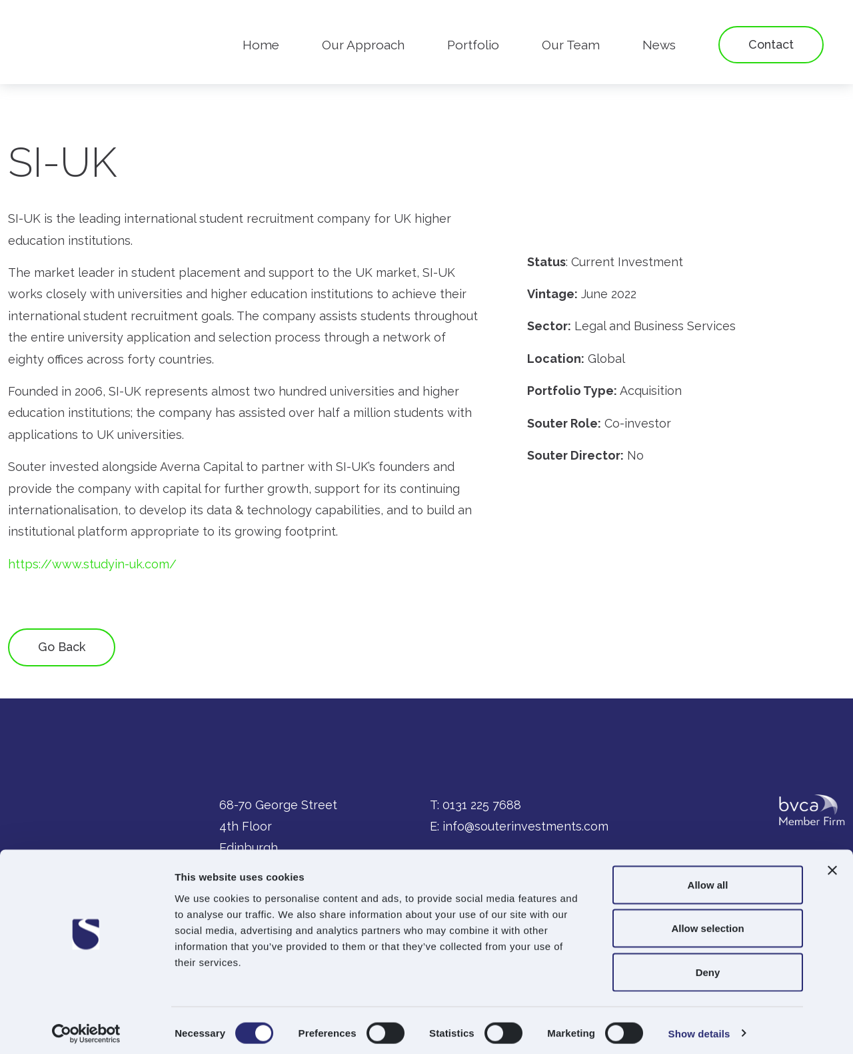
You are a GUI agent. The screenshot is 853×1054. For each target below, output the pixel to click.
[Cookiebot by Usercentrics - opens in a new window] (86, 1028)
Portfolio (473, 44)
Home (261, 44)
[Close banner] (832, 864)
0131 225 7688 (481, 805)
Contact (771, 44)
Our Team (571, 44)
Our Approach (363, 44)
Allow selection (707, 923)
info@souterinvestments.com (525, 826)
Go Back (61, 647)
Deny (708, 966)
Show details (699, 1027)
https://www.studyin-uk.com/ (92, 564)
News (659, 44)
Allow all (708, 879)
